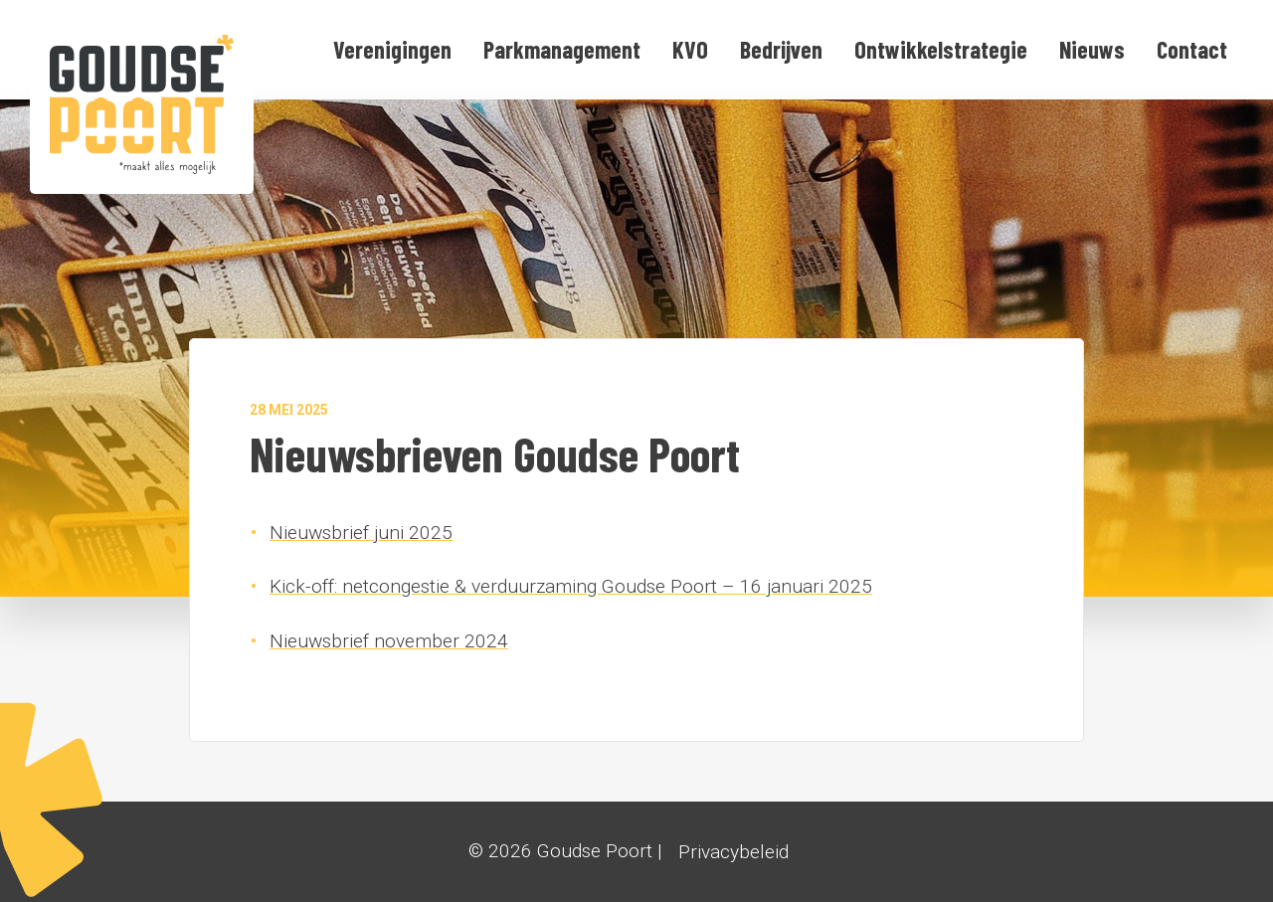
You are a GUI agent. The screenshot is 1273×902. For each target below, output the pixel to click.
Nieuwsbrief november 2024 (389, 641)
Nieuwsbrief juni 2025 (361, 532)
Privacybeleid (733, 851)
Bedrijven (781, 49)
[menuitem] (392, 50)
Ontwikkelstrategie (940, 49)
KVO (690, 49)
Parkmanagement (561, 49)
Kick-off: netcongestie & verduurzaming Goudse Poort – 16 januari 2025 (571, 586)
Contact (1192, 49)
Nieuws (1092, 49)
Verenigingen (392, 49)
